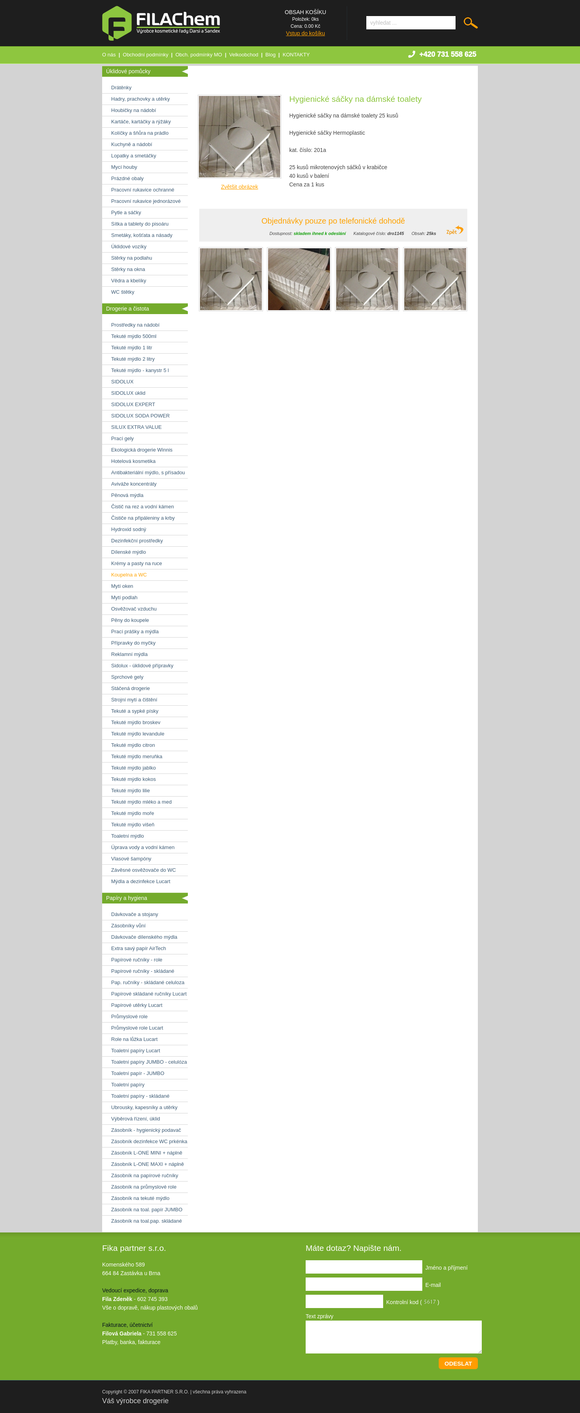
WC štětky (122, 292)
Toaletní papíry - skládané (140, 1096)
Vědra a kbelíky (128, 281)
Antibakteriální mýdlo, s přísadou (148, 472)
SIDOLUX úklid (128, 393)
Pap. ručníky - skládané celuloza (147, 982)
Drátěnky (121, 87)
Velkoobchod (243, 55)
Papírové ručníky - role (136, 960)
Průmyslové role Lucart (137, 1028)
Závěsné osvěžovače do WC (143, 870)
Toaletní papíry (127, 1085)
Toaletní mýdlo (127, 836)
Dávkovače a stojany (134, 914)
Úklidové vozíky (128, 246)
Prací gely (122, 438)
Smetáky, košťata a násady (141, 235)
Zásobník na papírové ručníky (144, 1175)
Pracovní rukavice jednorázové (146, 201)
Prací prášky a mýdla (135, 631)
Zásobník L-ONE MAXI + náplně (147, 1164)
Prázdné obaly (127, 178)
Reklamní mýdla (129, 654)
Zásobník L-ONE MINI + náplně (146, 1153)
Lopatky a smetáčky (133, 156)
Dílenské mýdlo (128, 552)
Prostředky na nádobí (135, 325)
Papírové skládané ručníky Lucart (149, 994)
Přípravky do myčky (133, 643)
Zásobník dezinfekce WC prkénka (149, 1141)
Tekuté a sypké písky (135, 711)
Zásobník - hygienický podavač (146, 1130)
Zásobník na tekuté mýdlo (140, 1198)
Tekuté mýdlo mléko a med (141, 802)
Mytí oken (122, 586)
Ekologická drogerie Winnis (142, 450)
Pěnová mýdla (127, 495)
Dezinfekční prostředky (137, 541)
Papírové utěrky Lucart (136, 1005)
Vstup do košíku (305, 33)
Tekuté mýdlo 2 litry (133, 359)
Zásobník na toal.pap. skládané (146, 1221)
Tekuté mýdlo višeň (133, 825)
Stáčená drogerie (130, 688)
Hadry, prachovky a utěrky (140, 99)
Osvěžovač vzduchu (134, 609)
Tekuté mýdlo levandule (137, 734)
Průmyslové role (129, 1016)
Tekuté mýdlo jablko (133, 768)
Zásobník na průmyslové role (144, 1187)
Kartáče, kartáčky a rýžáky (141, 122)
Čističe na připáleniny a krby (143, 518)
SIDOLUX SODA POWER (140, 416)
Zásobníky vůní (128, 926)
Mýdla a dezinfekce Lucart (140, 881)
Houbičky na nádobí (133, 110)
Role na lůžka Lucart (134, 1039)
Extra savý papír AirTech (138, 948)
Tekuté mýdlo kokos (133, 779)
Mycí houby (124, 167)
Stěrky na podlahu (131, 258)
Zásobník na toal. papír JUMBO (146, 1209)
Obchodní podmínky (145, 55)
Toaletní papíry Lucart (135, 1050)
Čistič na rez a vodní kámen (142, 507)
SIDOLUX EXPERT (133, 404)
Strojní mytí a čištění (134, 700)
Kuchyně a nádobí (131, 144)
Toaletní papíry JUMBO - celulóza (149, 1062)
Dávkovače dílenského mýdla (144, 937)
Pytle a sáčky (126, 212)
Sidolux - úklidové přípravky (142, 666)
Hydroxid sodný (128, 529)
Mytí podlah (124, 597)
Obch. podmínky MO (198, 55)
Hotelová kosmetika (133, 461)
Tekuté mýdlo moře (132, 813)
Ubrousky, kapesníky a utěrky (144, 1107)
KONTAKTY (296, 55)
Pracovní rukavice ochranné (142, 190)
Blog (270, 55)
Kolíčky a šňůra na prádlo (140, 133)
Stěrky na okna (128, 269)
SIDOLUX (122, 382)
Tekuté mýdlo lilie (130, 790)
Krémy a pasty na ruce (136, 563)
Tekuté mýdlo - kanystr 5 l (140, 370)
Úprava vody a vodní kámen (143, 847)
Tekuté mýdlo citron (133, 745)
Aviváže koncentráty (134, 484)
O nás (109, 55)
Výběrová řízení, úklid (135, 1119)
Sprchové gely (127, 677)
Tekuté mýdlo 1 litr (131, 348)
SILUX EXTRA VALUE (136, 427)
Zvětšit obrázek (239, 187)
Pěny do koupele (130, 620)
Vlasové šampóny (131, 859)
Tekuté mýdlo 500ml (134, 336)
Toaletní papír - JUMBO (137, 1073)
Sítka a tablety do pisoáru (140, 224)
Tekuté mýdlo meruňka (136, 756)
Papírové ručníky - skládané (142, 971)
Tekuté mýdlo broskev (135, 722)
